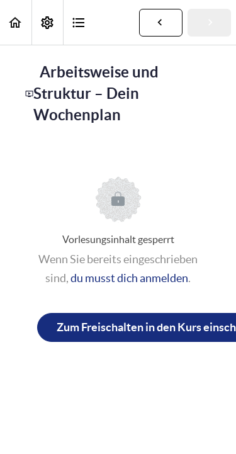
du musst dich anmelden (129, 278)
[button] (15, 22)
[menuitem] (47, 22)
